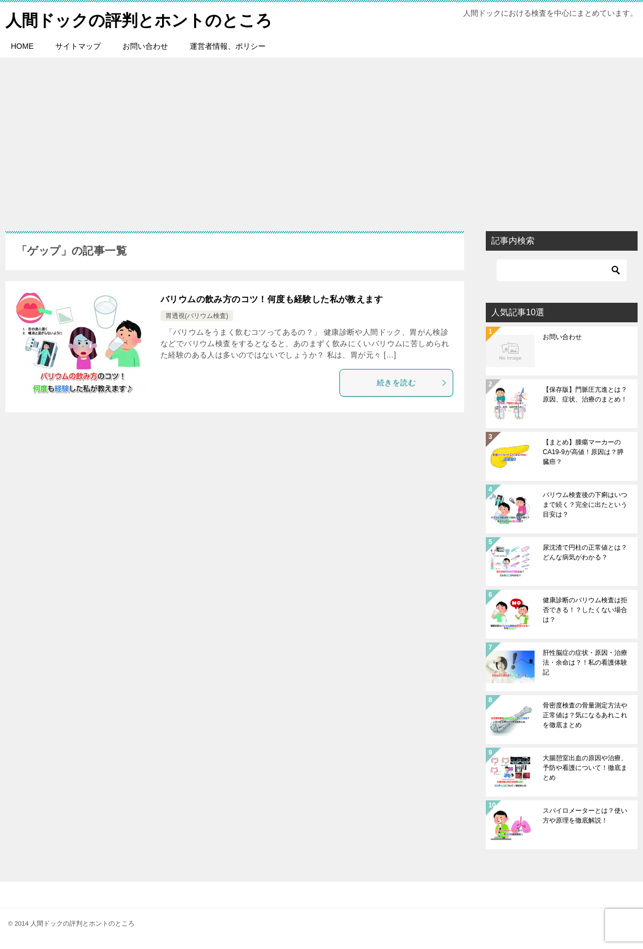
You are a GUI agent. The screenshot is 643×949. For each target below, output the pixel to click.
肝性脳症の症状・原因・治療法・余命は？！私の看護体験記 (585, 662)
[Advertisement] (321, 139)
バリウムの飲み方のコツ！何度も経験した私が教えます (271, 299)
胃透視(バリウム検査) (196, 316)
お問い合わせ (145, 46)
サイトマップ (78, 46)
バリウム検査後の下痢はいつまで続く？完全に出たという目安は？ (585, 504)
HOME (22, 46)
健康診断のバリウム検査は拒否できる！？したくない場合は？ (585, 609)
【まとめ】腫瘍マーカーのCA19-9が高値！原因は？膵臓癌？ (583, 452)
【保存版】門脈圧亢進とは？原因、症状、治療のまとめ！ (585, 394)
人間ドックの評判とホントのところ (138, 19)
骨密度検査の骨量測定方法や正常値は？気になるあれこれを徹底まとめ (585, 715)
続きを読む (412, 382)
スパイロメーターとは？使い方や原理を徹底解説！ (585, 815)
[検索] (562, 270)
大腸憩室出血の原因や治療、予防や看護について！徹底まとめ (585, 767)
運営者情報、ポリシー (228, 46)
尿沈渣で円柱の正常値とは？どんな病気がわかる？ (585, 552)
